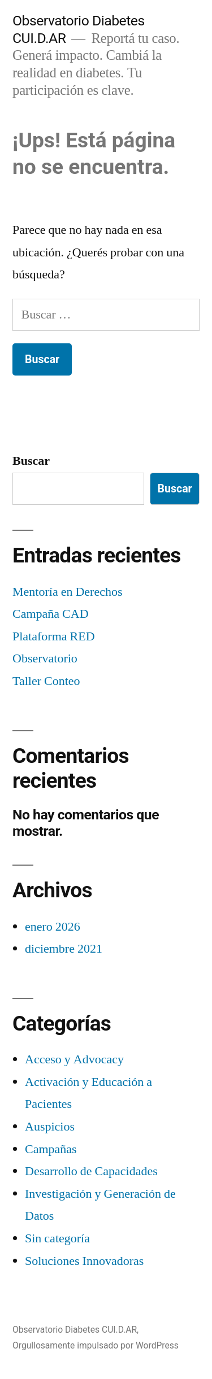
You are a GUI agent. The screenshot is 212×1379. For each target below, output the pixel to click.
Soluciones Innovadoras (84, 1261)
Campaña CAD (50, 614)
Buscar (31, 461)
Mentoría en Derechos (67, 592)
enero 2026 (52, 927)
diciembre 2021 (63, 949)
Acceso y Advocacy (74, 1059)
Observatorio (44, 658)
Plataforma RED (53, 636)
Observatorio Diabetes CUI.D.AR (74, 1329)
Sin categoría (57, 1238)
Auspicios (50, 1126)
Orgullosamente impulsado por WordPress (95, 1345)
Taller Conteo (46, 681)
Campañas (51, 1149)
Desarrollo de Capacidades (91, 1171)
